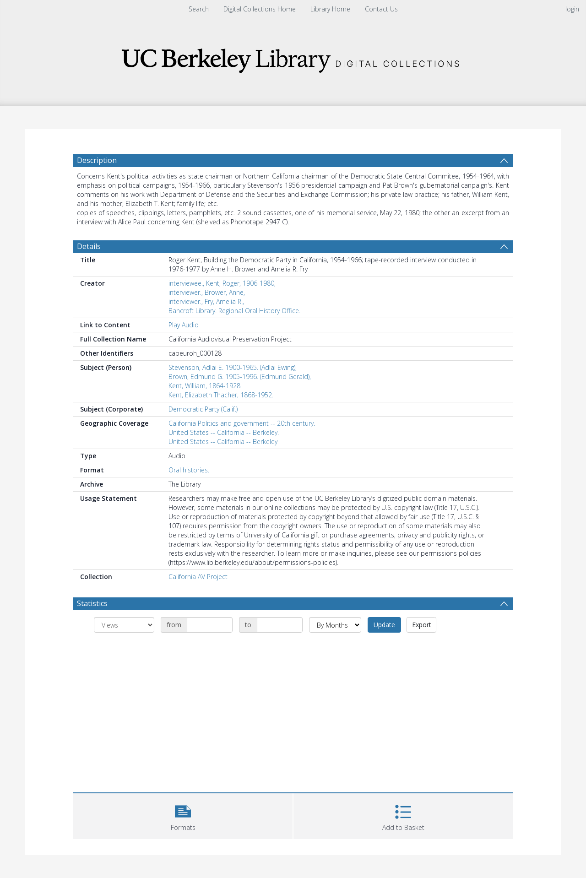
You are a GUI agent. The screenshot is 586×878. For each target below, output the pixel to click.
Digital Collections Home (259, 9)
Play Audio (183, 324)
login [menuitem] (572, 9)
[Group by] (124, 625)
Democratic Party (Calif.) (203, 409)
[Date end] (280, 625)
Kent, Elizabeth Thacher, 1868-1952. (220, 394)
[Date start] (210, 625)
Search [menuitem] (199, 9)
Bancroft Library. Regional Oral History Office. (234, 310)
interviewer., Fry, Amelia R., (206, 301)
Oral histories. (188, 470)
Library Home (330, 9)
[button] (183, 815)
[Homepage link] (293, 58)
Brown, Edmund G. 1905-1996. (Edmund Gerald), (239, 376)
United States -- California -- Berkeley (222, 441)
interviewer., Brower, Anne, (206, 292)
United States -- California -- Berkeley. (223, 432)
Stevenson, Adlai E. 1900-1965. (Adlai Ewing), (232, 367)
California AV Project (198, 576)
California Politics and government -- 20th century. (241, 423)
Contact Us (381, 9)
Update (384, 624)
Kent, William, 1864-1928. (205, 385)
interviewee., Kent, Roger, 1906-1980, (222, 283)
